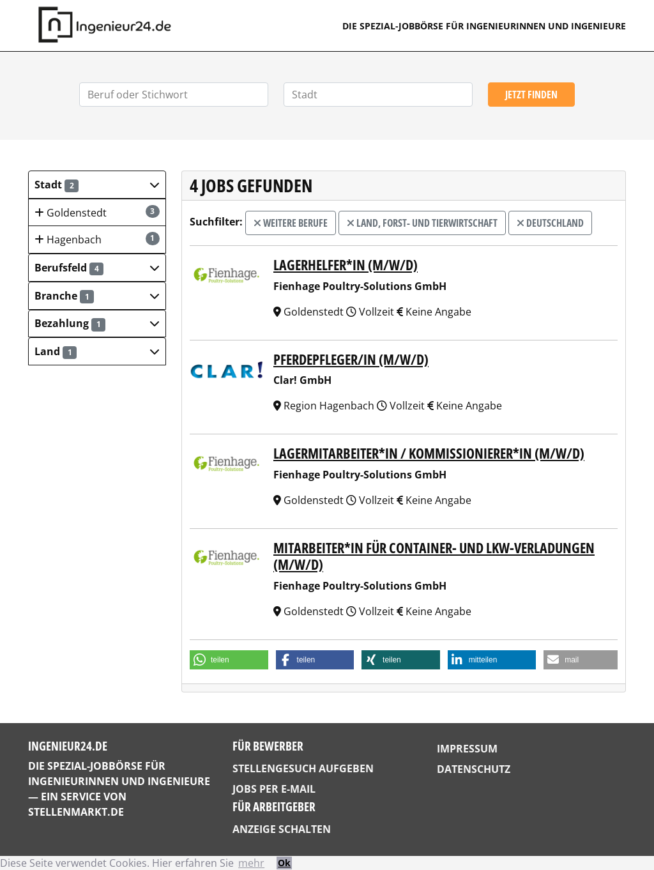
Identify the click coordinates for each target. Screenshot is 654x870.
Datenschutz (473, 769)
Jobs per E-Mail (274, 789)
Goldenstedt (97, 212)
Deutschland (550, 223)
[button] (97, 185)
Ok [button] (284, 863)
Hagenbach (97, 239)
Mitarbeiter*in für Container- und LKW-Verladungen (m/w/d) (434, 556)
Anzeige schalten (281, 829)
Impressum (467, 749)
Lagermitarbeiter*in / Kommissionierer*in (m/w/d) (428, 452)
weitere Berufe (291, 223)
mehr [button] (251, 863)
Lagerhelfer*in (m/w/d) (345, 264)
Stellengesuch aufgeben (303, 768)
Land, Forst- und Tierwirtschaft (422, 223)
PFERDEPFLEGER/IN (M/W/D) (351, 359)
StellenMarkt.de (76, 812)
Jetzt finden (531, 95)
